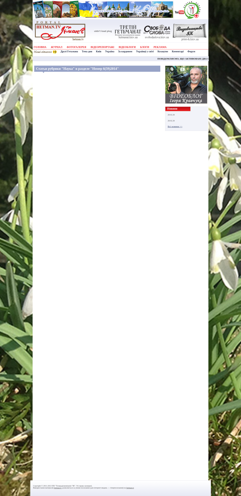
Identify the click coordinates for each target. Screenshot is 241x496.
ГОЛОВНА (40, 47)
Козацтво (163, 51)
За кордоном (125, 51)
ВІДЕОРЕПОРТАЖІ (102, 47)
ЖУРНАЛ (56, 47)
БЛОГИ (144, 47)
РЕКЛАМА (160, 47)
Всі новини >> (175, 126)
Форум (191, 51)
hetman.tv (58, 488)
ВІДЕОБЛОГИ (127, 47)
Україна (109, 51)
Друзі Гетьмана (69, 51)
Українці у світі (145, 51)
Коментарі (178, 51)
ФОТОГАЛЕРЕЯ (76, 47)
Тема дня (87, 51)
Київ (98, 51)
